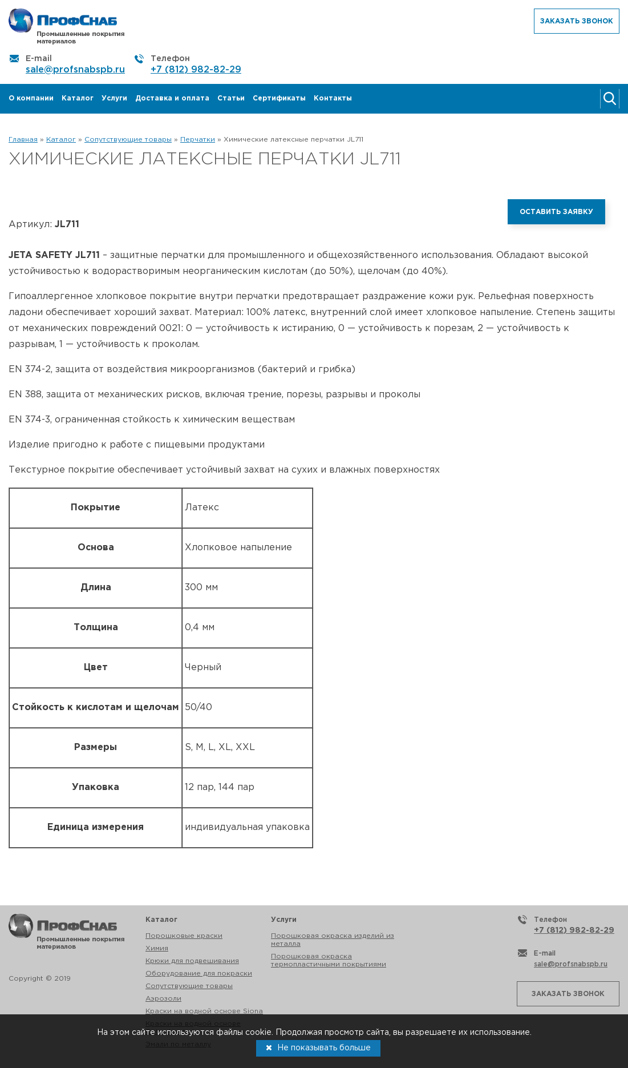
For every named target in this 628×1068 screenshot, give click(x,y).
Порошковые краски (183, 936)
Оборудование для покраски (198, 973)
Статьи (231, 98)
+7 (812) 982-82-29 (196, 70)
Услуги (114, 98)
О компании (31, 98)
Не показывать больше (318, 1047)
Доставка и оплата (172, 98)
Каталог (78, 98)
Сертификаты (279, 98)
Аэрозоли (163, 999)
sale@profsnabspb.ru (75, 70)
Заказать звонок (576, 21)
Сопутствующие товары (189, 986)
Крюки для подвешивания (192, 961)
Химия (156, 948)
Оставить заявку (556, 212)
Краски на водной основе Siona (204, 1011)
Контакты (333, 98)
